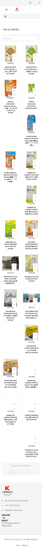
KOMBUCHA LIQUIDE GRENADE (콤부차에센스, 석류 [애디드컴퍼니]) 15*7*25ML (10, 419)
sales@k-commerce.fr (14, 510)
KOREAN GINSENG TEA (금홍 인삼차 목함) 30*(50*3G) (31, 417)
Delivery (25, 545)
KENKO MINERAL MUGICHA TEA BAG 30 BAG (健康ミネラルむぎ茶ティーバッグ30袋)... (10, 177)
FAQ (17, 545)
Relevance (21, 39)
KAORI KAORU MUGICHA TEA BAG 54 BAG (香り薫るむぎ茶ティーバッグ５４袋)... (31, 141)
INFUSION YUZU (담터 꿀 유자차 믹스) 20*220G (31, 279)
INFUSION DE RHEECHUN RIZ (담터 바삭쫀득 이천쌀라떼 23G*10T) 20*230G (10, 316)
